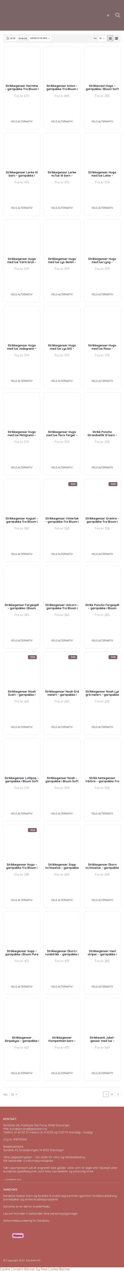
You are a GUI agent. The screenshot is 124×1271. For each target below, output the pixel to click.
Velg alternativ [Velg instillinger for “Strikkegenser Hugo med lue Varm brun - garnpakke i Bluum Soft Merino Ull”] (22, 294)
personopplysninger (63, 1213)
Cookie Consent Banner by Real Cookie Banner (35, 1269)
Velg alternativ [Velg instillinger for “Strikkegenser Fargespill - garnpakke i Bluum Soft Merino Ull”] (22, 640)
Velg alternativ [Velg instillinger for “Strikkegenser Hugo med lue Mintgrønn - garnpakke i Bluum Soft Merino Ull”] (22, 467)
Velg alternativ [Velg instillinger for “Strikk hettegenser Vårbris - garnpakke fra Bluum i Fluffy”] (102, 813)
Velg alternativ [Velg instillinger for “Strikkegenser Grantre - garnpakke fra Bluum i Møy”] (102, 554)
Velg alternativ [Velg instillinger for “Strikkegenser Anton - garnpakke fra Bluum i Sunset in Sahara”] (62, 121)
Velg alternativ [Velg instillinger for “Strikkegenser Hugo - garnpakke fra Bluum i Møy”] (22, 900)
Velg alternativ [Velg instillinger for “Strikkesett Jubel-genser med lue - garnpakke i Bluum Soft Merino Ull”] (102, 1073)
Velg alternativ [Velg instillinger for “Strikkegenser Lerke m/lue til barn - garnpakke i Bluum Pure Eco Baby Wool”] (62, 207)
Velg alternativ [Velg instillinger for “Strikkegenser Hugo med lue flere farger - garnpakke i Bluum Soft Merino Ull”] (62, 467)
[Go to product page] (21, 64)
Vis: (95, 38)
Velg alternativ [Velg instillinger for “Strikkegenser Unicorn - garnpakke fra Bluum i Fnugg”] (62, 640)
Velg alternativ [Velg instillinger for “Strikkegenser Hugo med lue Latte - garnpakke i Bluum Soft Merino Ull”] (102, 207)
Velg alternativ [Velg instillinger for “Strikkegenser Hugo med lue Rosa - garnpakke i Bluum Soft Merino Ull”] (102, 381)
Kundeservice (13, 1179)
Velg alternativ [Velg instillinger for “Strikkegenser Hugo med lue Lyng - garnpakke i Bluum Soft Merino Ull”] (102, 294)
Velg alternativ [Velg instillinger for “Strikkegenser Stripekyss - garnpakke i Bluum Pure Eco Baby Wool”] (22, 1073)
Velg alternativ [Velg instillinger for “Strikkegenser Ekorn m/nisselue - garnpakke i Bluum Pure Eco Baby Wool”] (102, 900)
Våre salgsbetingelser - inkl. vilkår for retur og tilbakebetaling (44, 1157)
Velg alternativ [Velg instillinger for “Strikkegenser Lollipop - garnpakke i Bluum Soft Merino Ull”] (22, 813)
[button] (108, 15)
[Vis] (102, 38)
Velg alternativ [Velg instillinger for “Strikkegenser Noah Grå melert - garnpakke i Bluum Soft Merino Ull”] (62, 727)
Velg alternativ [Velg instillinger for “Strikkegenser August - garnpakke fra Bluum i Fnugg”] (22, 554)
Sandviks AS (33, 1260)
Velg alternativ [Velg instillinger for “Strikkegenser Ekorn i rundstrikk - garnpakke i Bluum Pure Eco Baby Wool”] (62, 986)
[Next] (118, 1094)
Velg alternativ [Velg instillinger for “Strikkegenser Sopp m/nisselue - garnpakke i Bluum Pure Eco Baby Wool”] (62, 900)
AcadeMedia (41, 1206)
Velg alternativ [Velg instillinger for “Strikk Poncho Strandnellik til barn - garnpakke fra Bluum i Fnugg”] (102, 467)
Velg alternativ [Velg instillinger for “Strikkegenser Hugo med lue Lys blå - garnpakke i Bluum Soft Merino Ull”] (62, 381)
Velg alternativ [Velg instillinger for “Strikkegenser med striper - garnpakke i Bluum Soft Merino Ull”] (102, 986)
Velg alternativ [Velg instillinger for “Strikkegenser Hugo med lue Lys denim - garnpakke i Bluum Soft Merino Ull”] (62, 294)
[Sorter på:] (40, 38)
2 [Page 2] (112, 1094)
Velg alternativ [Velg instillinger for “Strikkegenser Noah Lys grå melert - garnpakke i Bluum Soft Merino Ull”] (102, 727)
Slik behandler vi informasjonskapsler (28, 1161)
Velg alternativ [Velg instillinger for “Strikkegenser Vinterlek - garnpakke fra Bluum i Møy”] (62, 554)
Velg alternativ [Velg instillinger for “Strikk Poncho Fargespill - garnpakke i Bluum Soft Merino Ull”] (102, 640)
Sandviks (9, 1196)
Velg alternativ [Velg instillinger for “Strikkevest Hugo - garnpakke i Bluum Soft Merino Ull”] (102, 121)
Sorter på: (23, 38)
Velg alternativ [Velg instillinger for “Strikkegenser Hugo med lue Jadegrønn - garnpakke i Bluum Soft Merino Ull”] (22, 381)
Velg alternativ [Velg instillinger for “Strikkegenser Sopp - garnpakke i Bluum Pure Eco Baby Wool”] (22, 986)
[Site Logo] (15, 15)
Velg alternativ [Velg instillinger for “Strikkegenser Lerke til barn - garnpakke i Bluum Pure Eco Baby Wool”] (22, 207)
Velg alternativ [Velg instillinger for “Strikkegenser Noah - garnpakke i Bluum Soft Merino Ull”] (62, 813)
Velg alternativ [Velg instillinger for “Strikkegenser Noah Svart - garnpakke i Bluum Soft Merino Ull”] (22, 727)
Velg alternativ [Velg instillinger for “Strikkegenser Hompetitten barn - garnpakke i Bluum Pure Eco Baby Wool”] (62, 1073)
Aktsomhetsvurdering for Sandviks (26, 1220)
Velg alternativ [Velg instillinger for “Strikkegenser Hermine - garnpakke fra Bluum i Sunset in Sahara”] (22, 121)
